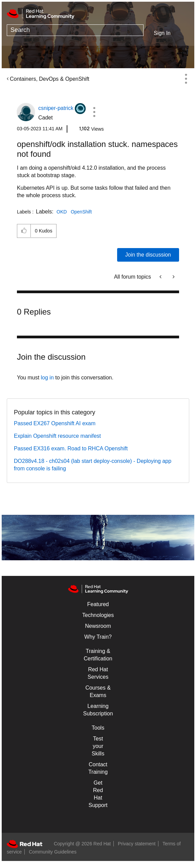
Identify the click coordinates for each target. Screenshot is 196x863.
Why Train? (98, 637)
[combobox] (75, 30)
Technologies (98, 615)
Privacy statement (136, 843)
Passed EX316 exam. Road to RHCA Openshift (71, 448)
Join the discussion (148, 255)
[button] (94, 112)
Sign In (162, 33)
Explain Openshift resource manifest (57, 436)
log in (47, 377)
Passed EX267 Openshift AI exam (54, 423)
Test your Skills (98, 746)
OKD (62, 211)
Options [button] (185, 78)
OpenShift (81, 211)
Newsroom (98, 626)
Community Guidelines (53, 852)
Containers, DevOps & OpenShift (49, 79)
